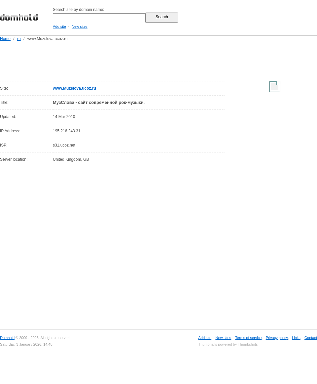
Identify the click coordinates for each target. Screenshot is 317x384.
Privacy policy (277, 338)
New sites (80, 26)
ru (19, 38)
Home (5, 38)
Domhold (7, 338)
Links (296, 338)
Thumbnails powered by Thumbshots (228, 344)
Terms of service (248, 338)
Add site (59, 26)
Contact (310, 338)
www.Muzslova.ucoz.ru (74, 88)
